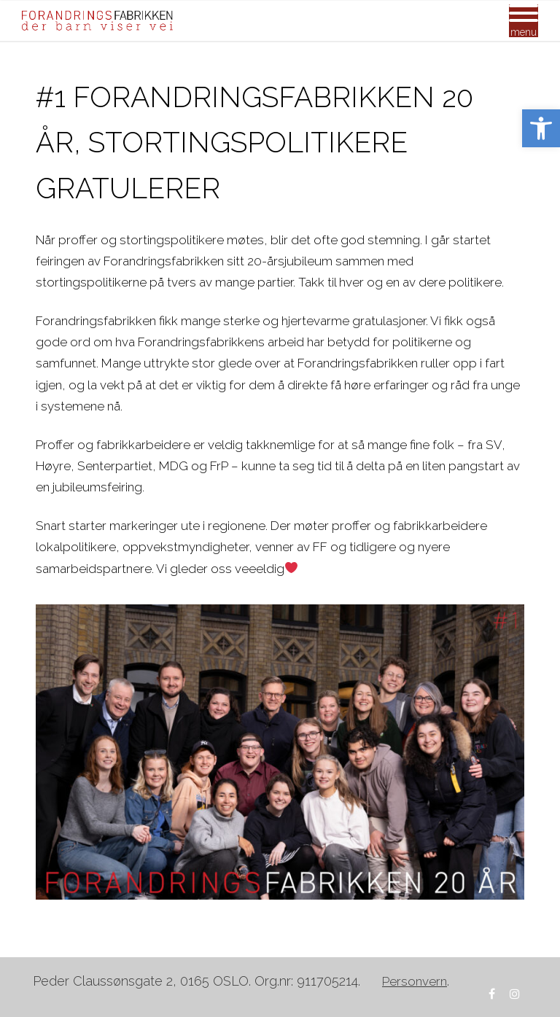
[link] (541, 128)
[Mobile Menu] (523, 20)
